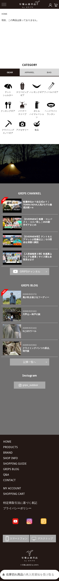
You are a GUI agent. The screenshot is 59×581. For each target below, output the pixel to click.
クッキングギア (8, 111)
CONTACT (9, 480)
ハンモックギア (37, 92)
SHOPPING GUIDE (15, 463)
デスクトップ (42, 538)
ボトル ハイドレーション (37, 114)
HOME (4, 14)
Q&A (6, 474)
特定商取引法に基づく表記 (20, 502)
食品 (37, 130)
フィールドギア (51, 92)
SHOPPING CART (14, 493)
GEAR (10, 72)
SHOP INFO (10, 458)
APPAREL (29, 72)
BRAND (8, 452)
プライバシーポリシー (17, 508)
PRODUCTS (10, 447)
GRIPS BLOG (29, 285)
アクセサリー (22, 130)
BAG (49, 72)
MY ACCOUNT (12, 488)
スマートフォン (15, 538)
